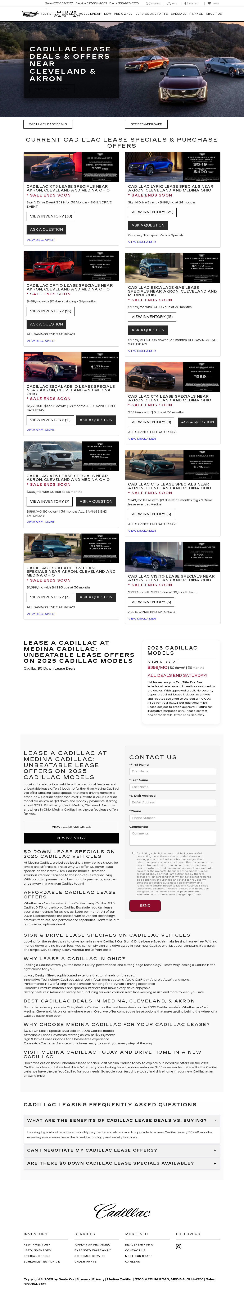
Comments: (138, 827)
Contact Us (135, 1250)
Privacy (98, 1279)
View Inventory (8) (151, 422)
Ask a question (46, 324)
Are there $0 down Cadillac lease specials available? (110, 1163)
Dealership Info (139, 1244)
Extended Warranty (92, 1250)
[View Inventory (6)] (172, 465)
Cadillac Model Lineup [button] (81, 14)
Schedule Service (90, 1256)
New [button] (107, 14)
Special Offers (37, 1256)
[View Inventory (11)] (71, 367)
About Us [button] (214, 14)
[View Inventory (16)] (71, 266)
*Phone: (135, 811)
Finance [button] (196, 14)
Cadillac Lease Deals (48, 124)
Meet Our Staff (139, 1256)
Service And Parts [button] (152, 14)
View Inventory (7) (49, 502)
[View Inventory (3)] (71, 548)
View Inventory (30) (51, 216)
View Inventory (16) (50, 311)
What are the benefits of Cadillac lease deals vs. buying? (117, 1121)
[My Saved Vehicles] (213, 3)
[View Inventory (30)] (71, 167)
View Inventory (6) (151, 514)
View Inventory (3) (49, 597)
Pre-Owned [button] (123, 14)
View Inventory (71, 838)
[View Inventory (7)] (71, 456)
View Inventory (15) (152, 317)
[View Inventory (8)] (172, 377)
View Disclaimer (40, 240)
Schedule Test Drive (42, 1261)
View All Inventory (52, 88)
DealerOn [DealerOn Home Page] (66, 1279)
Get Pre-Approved (146, 124)
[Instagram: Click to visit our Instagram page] (181, 1247)
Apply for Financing (92, 1244)
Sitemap (83, 1279)
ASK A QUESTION (46, 230)
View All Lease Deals (71, 827)
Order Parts (85, 1261)
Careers (132, 1261)
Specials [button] (179, 14)
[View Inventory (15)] (172, 268)
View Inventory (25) (152, 212)
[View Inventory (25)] (172, 167)
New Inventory (37, 1244)
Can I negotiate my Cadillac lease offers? (92, 1150)
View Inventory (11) (50, 420)
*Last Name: (139, 780)
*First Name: (139, 765)
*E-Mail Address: (142, 796)
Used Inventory (38, 1250)
